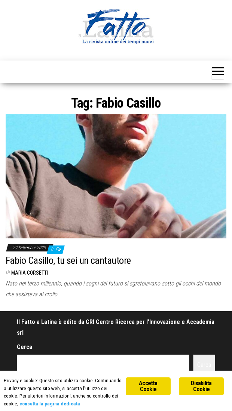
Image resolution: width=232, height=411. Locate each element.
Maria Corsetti (29, 273)
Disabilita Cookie (201, 386)
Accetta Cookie (148, 386)
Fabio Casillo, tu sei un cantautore (68, 260)
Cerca (24, 346)
